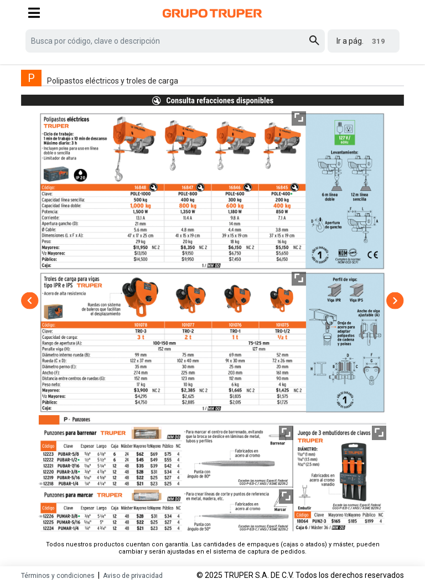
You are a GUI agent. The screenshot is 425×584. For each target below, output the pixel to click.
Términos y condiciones (58, 576)
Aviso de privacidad (133, 576)
